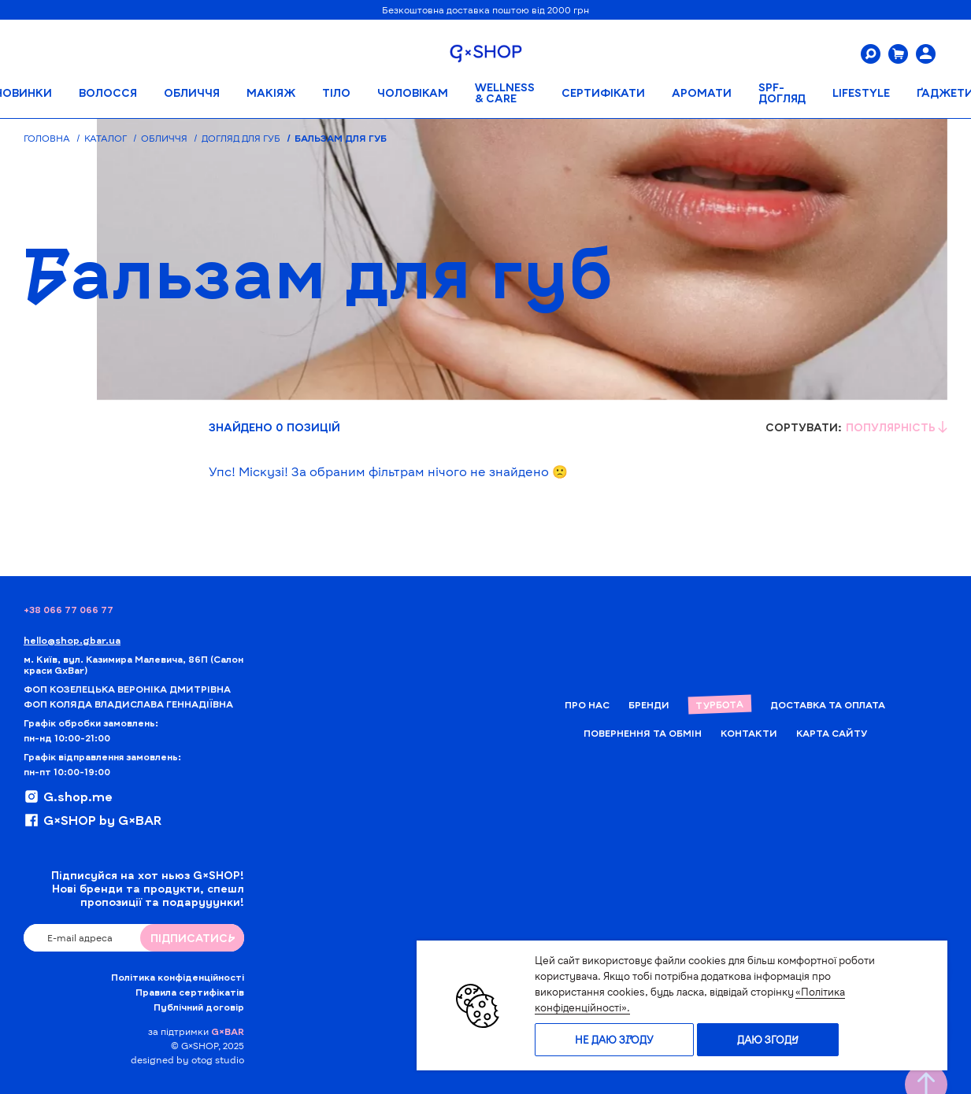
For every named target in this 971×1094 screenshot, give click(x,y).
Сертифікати (603, 92)
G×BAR (227, 1031)
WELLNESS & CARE (505, 92)
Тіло (336, 92)
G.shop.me (68, 796)
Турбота (719, 704)
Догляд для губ (241, 137)
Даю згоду (768, 1039)
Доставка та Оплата (827, 704)
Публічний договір (199, 1006)
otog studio (217, 1059)
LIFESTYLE (861, 92)
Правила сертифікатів (189, 991)
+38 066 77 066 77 (68, 609)
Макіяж (270, 92)
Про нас (587, 704)
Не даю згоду (614, 1039)
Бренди (648, 704)
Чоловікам (412, 92)
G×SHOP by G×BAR (92, 820)
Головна (47, 137)
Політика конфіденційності (177, 976)
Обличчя (192, 92)
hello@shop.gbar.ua (72, 639)
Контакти (749, 732)
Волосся (108, 92)
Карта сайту (831, 732)
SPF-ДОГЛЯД (782, 92)
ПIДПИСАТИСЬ (192, 937)
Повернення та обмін (643, 732)
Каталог (105, 137)
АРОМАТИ (702, 92)
